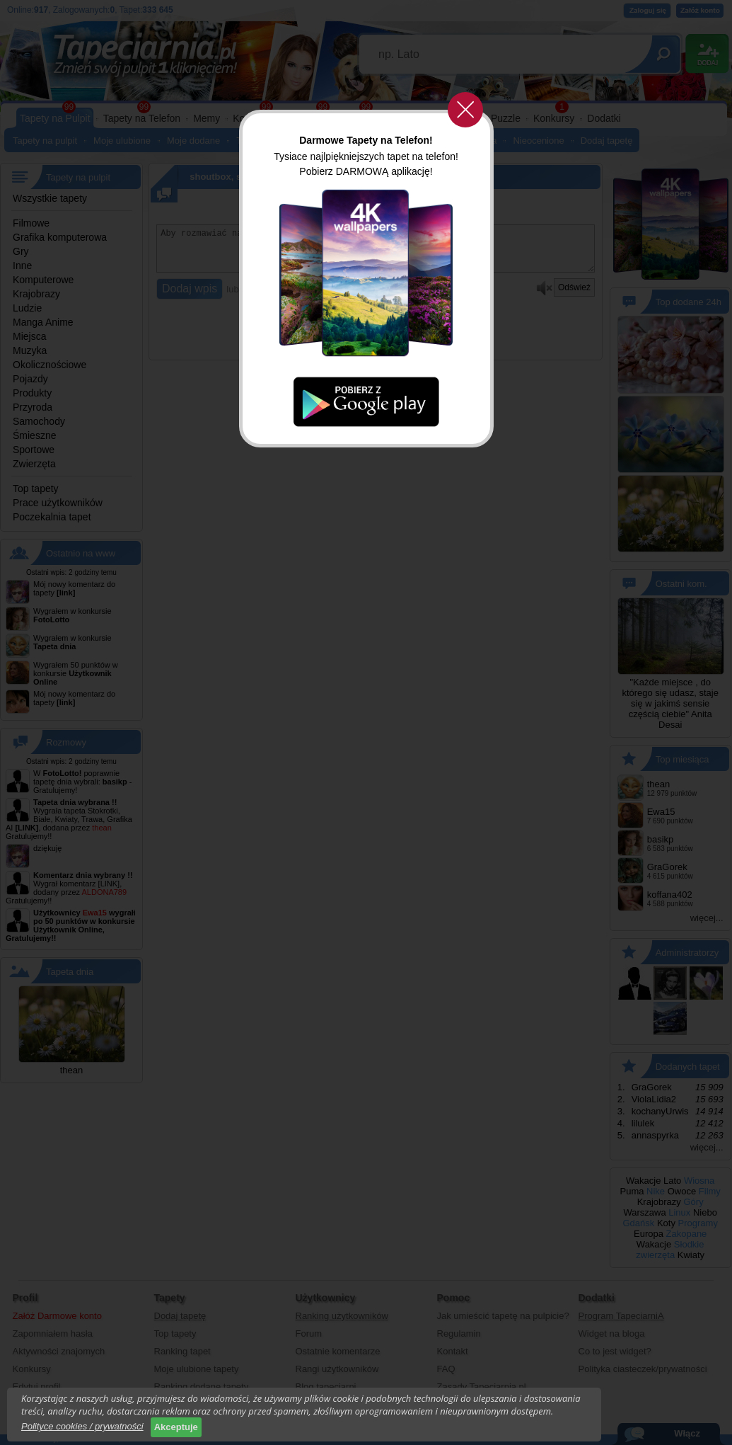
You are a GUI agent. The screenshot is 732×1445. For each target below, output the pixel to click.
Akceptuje (176, 1427)
